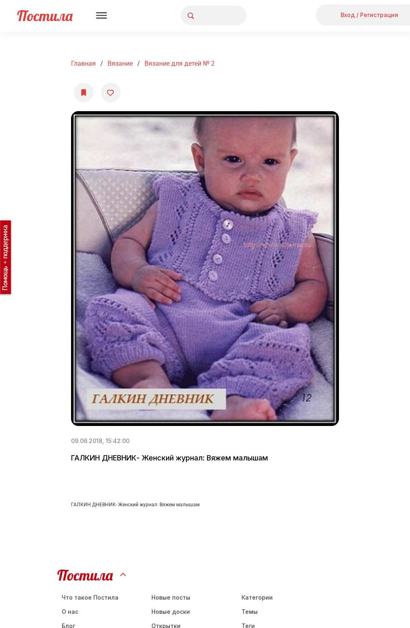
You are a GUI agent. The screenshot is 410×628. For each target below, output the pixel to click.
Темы (250, 611)
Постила (45, 15)
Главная (83, 63)
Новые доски (170, 611)
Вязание (120, 63)
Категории (257, 597)
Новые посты (170, 597)
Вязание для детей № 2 (180, 63)
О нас (70, 611)
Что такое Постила (90, 597)
